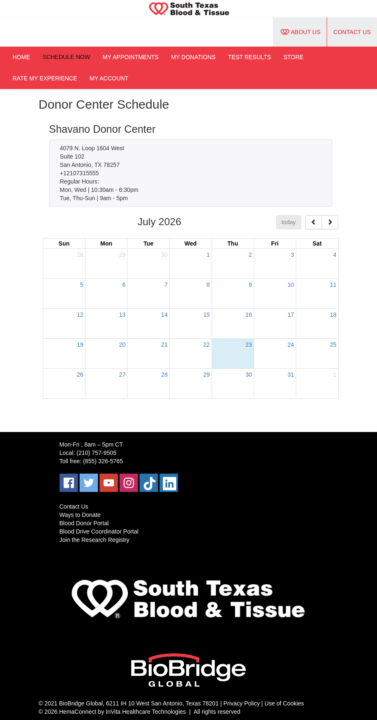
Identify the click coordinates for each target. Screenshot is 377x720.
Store (293, 57)
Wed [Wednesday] (191, 243)
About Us (299, 32)
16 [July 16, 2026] (248, 314)
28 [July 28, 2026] (164, 374)
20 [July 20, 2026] (122, 344)
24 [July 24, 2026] (290, 344)
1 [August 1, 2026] (335, 374)
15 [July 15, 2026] (206, 314)
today (289, 222)
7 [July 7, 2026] (166, 284)
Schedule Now (66, 57)
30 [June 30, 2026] (164, 254)
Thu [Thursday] (232, 243)
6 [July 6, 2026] (123, 284)
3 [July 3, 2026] (292, 254)
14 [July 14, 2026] (164, 314)
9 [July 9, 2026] (250, 284)
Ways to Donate (80, 514)
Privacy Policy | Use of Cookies (263, 703)
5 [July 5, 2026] (81, 284)
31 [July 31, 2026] (290, 374)
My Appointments (130, 57)
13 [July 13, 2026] (122, 314)
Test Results (249, 57)
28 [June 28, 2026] (80, 254)
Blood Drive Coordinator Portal (99, 531)
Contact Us (352, 32)
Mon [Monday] (106, 243)
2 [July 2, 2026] (250, 254)
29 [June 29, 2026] (122, 254)
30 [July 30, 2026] (248, 374)
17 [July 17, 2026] (290, 314)
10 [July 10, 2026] (290, 284)
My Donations (193, 57)
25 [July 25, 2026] (333, 344)
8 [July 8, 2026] (208, 284)
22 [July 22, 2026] (206, 344)
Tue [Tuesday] (148, 243)
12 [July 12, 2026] (80, 314)
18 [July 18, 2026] (333, 314)
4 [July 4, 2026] (335, 254)
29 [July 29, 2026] (206, 374)
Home (21, 57)
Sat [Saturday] (317, 243)
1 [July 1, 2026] (208, 254)
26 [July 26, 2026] (80, 374)
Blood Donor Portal (84, 523)
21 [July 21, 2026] (164, 344)
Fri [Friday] (275, 243)
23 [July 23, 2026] (248, 344)
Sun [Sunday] (64, 243)
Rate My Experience (44, 78)
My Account (109, 78)
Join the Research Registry (95, 539)
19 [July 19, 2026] (80, 344)
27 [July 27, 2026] (122, 374)
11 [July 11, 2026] (333, 284)
